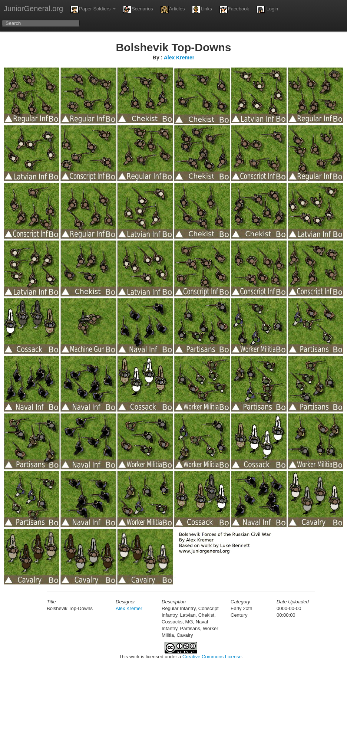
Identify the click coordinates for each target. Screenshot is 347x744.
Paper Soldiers (93, 9)
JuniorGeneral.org (33, 8)
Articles (173, 9)
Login (267, 9)
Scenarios (138, 9)
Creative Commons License (212, 656)
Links (202, 9)
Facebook (234, 9)
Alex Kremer (179, 57)
